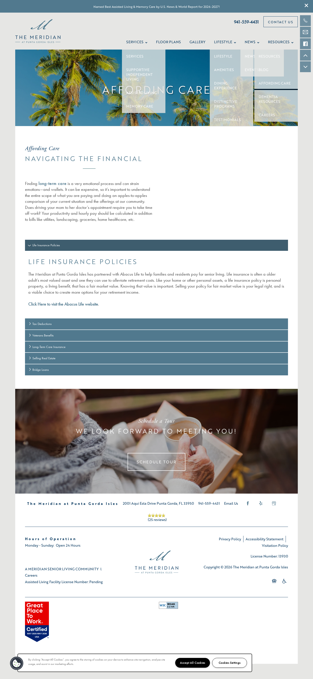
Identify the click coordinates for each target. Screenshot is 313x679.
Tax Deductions (40, 324)
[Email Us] (305, 32)
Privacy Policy (230, 538)
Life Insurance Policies (44, 245)
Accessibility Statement (264, 538)
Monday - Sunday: (39, 545)
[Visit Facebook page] (247, 503)
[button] (306, 5)
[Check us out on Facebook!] (305, 43)
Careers (31, 575)
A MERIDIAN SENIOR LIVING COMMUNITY (62, 568)
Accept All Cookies (192, 663)
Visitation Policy (275, 545)
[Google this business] (273, 503)
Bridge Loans (38, 370)
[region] (134, 663)
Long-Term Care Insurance (46, 347)
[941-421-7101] (305, 20)
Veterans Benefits (40, 335)
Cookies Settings (230, 663)
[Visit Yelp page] (260, 503)
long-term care (52, 183)
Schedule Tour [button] (156, 462)
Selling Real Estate (41, 358)
